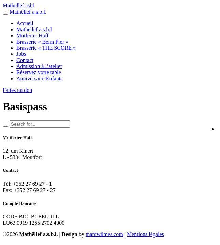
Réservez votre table (38, 72)
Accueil (24, 23)
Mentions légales (145, 234)
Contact (24, 60)
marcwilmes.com (104, 234)
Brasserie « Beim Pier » (42, 42)
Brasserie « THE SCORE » (46, 48)
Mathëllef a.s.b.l (34, 29)
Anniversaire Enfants (39, 78)
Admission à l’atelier (39, 66)
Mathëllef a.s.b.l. (28, 12)
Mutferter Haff (32, 35)
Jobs (21, 54)
